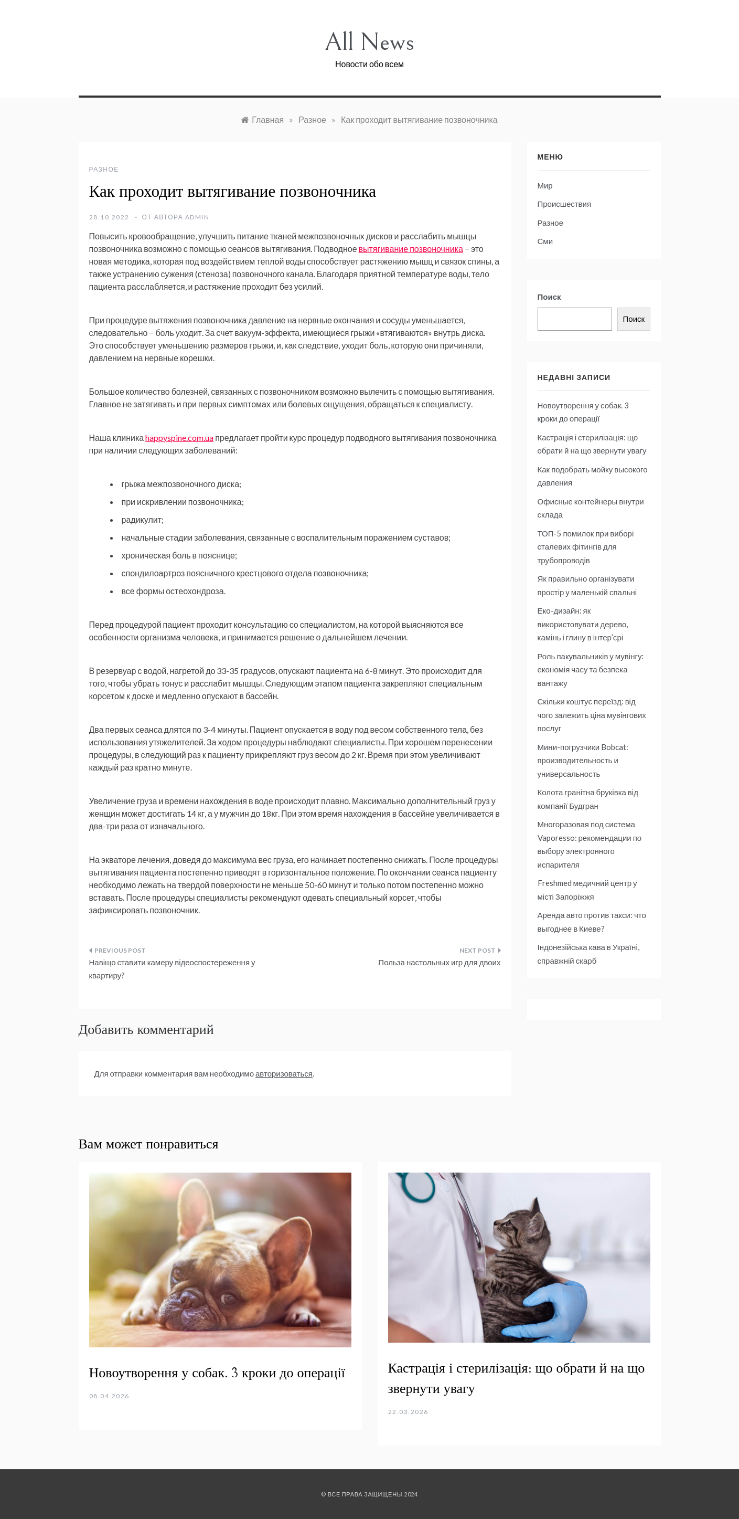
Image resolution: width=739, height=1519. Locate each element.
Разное (104, 169)
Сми (545, 241)
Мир (545, 185)
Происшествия (565, 203)
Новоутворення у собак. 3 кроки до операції (217, 1373)
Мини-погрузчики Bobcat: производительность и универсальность (583, 760)
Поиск (549, 296)
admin (197, 217)
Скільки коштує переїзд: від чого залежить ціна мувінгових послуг (592, 715)
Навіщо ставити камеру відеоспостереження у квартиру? (172, 968)
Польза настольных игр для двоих (439, 962)
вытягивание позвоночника (411, 249)
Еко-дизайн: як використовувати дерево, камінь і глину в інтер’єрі (583, 624)
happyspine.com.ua (179, 437)
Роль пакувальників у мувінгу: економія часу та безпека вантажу (591, 669)
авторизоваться (284, 1073)
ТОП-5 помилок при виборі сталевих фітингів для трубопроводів (586, 547)
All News (369, 42)
